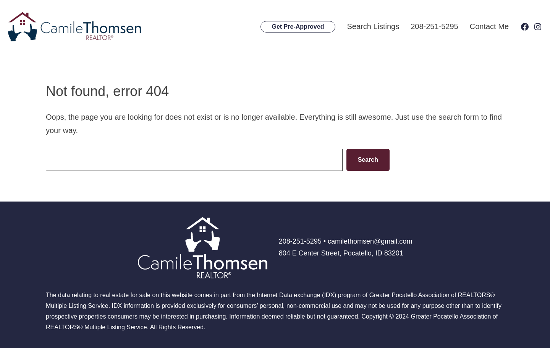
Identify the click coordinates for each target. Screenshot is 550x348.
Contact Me (489, 26)
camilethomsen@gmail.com (370, 241)
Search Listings (373, 26)
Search (368, 159)
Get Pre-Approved (298, 26)
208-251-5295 (434, 26)
